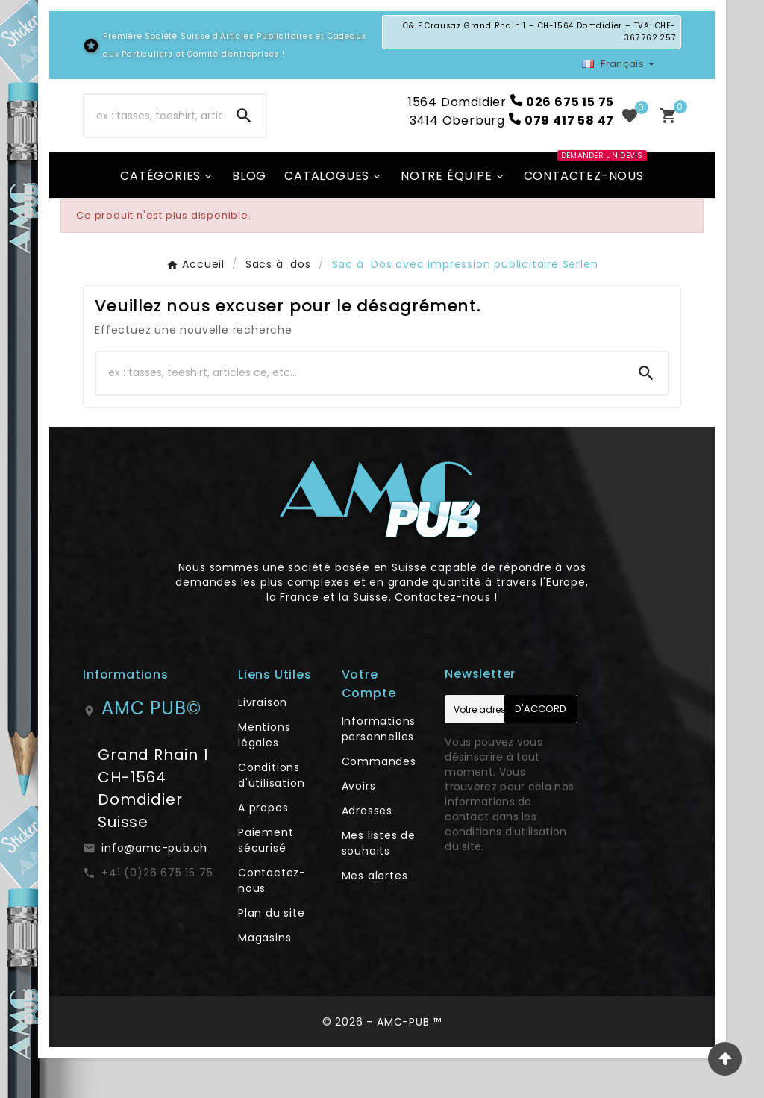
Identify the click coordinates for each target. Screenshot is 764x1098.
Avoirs (359, 825)
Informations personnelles (379, 768)
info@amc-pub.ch (154, 887)
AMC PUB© (151, 747)
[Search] (244, 136)
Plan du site (271, 952)
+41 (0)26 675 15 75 (157, 912)
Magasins (264, 977)
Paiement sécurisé (265, 879)
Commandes (379, 800)
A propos (263, 847)
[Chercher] (153, 136)
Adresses (367, 850)
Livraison (262, 741)
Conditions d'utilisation (271, 814)
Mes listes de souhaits (379, 882)
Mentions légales (264, 774)
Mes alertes (375, 915)
